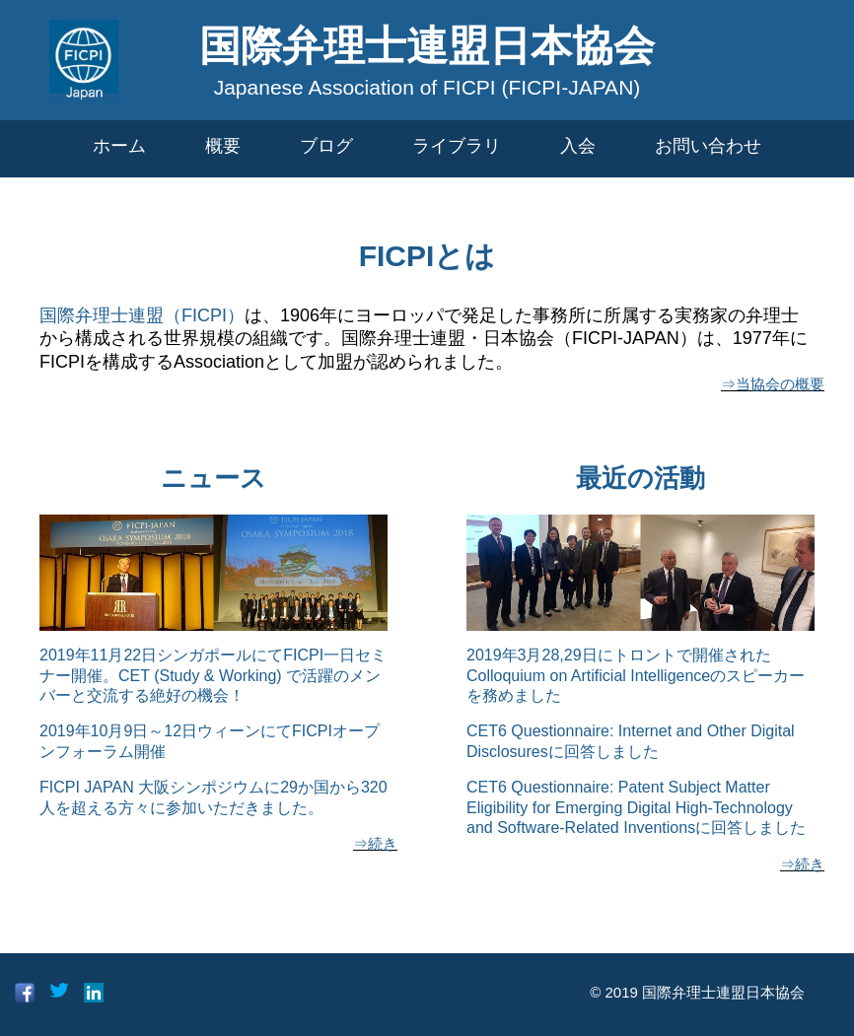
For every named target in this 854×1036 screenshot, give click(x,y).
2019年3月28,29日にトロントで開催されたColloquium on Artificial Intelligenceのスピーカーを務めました (635, 676)
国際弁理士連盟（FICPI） (142, 315)
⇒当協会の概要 (772, 384)
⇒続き (375, 843)
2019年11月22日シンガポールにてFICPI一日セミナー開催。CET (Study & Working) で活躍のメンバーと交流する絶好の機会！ (213, 676)
